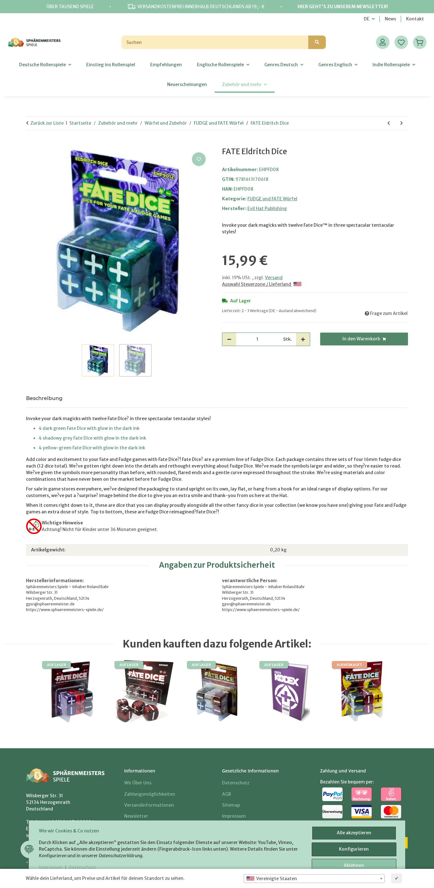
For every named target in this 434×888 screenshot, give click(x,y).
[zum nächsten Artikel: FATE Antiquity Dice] (401, 123)
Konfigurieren (354, 849)
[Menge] (257, 339)
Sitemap (231, 805)
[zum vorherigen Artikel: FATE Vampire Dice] (388, 123)
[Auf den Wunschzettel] (199, 159)
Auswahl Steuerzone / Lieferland (261, 284)
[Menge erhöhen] (303, 339)
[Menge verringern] (229, 339)
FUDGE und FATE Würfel (272, 199)
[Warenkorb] (419, 42)
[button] (382, 42)
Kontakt (415, 19)
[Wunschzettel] (401, 42)
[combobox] (314, 878)
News (390, 19)
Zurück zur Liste (47, 123)
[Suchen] (215, 42)
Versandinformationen (149, 805)
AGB (226, 794)
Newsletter (136, 816)
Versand (274, 277)
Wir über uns (137, 783)
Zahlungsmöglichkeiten (149, 794)
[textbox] (314, 878)
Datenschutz (82, 867)
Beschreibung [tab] (44, 398)
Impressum (51, 867)
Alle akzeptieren (353, 833)
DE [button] (366, 19)
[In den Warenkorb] (31, 143)
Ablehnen (354, 866)
